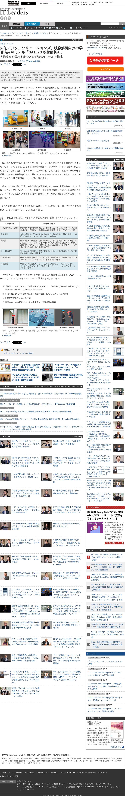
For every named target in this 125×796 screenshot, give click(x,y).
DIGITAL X (99, 787)
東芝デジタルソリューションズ (15, 353)
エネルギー (75, 4)
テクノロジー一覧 (21, 33)
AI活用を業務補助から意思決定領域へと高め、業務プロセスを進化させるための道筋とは (25, 493)
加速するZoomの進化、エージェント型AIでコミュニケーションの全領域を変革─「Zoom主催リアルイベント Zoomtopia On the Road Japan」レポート (26, 611)
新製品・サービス (40, 33)
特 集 (47, 24)
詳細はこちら (116, 747)
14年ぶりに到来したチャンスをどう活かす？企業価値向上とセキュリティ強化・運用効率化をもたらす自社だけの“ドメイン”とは (99, 393)
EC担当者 (84, 2)
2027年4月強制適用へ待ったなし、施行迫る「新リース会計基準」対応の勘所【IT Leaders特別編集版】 (41, 395)
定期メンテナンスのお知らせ (98, 141)
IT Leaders (14, 12)
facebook (5, 18)
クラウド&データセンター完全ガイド (30, 784)
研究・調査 (109, 2)
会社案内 (54, 773)
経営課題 (16, 24)
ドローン (84, 4)
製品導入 (60, 3)
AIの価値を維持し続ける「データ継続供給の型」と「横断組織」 (99, 238)
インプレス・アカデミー (25, 790)
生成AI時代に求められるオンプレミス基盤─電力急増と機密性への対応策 (66, 625)
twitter (2, 18)
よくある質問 (13, 776)
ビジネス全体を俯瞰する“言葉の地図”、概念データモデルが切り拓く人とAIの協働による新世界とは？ (67, 509)
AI (47, 28)
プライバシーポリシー (67, 773)
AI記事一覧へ (76, 40)
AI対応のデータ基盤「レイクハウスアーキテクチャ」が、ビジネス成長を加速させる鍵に (25, 443)
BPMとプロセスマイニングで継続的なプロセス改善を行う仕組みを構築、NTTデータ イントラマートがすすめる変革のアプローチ (99, 485)
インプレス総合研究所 (74, 784)
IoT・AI (101, 2)
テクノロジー (32, 24)
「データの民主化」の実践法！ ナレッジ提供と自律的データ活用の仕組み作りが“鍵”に (26, 509)
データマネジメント (80, 28)
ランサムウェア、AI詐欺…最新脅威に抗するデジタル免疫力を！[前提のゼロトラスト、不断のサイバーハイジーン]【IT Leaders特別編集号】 (41, 428)
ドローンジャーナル (112, 787)
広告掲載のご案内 (42, 773)
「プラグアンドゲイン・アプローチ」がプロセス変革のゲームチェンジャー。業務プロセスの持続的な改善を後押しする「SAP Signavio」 (25, 677)
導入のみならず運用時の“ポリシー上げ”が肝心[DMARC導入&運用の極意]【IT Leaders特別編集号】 (40, 419)
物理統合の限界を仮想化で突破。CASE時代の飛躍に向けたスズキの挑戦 (25, 559)
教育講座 (92, 4)
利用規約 (19, 773)
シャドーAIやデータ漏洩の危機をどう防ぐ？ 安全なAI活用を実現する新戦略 (26, 526)
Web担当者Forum (58, 784)
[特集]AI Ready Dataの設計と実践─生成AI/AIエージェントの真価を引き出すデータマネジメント (105, 515)
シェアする (5, 64)
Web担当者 (75, 2)
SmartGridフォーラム (103, 784)
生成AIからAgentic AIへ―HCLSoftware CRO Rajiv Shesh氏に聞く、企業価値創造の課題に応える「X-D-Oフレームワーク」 (98, 436)
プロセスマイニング (34, 28)
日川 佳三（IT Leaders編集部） (30, 61)
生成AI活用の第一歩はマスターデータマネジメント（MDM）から (99, 207)
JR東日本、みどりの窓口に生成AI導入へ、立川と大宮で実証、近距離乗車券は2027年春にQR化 (26, 367)
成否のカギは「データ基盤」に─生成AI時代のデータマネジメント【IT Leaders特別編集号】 (38, 404)
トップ (4, 26)
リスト (24, 64)
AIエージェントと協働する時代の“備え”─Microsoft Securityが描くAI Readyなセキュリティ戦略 (25, 641)
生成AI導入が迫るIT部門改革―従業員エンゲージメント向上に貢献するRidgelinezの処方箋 (25, 625)
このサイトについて (7, 773)
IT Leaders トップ (6, 33)
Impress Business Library (96, 48)
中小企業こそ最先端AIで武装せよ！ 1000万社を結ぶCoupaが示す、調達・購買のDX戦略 (25, 377)
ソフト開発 (92, 2)
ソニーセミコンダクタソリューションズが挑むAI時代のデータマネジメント (25, 542)
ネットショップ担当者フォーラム (28, 787)
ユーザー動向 (18, 28)
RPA (53, 28)
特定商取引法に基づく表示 (86, 773)
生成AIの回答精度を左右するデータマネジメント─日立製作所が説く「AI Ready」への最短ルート (66, 542)
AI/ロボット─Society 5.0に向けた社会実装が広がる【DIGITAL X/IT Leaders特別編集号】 (36, 411)
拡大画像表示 (7, 155)
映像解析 (30, 353)
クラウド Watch (89, 784)
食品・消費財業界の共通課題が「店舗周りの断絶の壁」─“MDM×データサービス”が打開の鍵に (25, 658)
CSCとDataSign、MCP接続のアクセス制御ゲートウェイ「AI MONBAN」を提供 (67, 367)
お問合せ (3, 776)
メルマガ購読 (29, 773)
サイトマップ (102, 773)
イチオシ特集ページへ (114, 543)
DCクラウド (44, 3)
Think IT (47, 784)
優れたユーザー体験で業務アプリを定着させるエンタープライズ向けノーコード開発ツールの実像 (66, 575)
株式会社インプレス (24, 781)
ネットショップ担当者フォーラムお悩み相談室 (58, 787)
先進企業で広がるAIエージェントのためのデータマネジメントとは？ (25, 575)
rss (9, 18)
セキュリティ (64, 28)
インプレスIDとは (95, 54)
